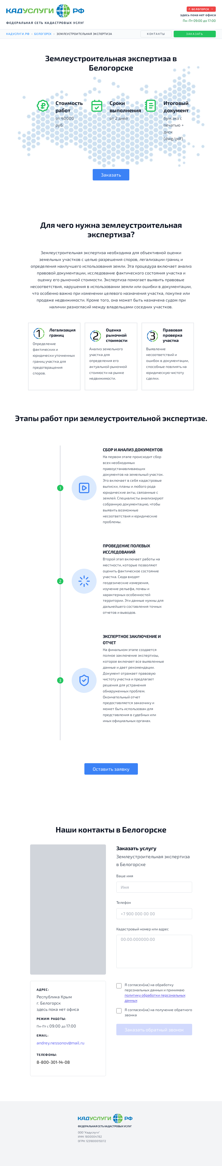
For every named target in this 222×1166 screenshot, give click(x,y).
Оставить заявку (111, 769)
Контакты (156, 33)
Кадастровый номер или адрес (142, 929)
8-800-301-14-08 (53, 1062)
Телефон (123, 902)
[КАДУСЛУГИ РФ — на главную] (45, 11)
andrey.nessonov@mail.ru (60, 1042)
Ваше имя (124, 876)
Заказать (194, 33)
